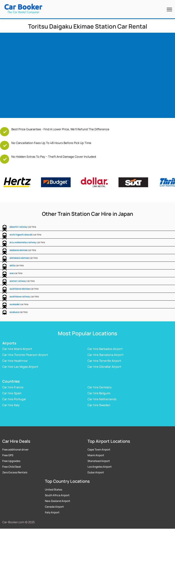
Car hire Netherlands (102, 399)
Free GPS (7, 455)
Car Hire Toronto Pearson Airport (25, 355)
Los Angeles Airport (100, 467)
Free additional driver (15, 449)
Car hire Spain (12, 393)
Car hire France (12, 387)
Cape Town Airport (99, 449)
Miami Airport (96, 455)
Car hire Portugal (14, 399)
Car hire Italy (11, 405)
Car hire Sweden (99, 405)
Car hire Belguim (99, 393)
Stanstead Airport (99, 461)
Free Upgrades (11, 461)
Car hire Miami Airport (17, 349)
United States (53, 489)
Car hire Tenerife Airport (104, 361)
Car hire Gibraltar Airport (104, 367)
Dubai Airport (96, 472)
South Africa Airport (57, 495)
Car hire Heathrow (15, 361)
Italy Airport (52, 512)
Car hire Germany (100, 387)
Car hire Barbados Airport (105, 349)
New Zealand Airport (57, 501)
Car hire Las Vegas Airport (20, 367)
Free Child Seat (11, 467)
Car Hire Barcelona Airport (106, 355)
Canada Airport (54, 507)
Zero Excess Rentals (14, 472)
